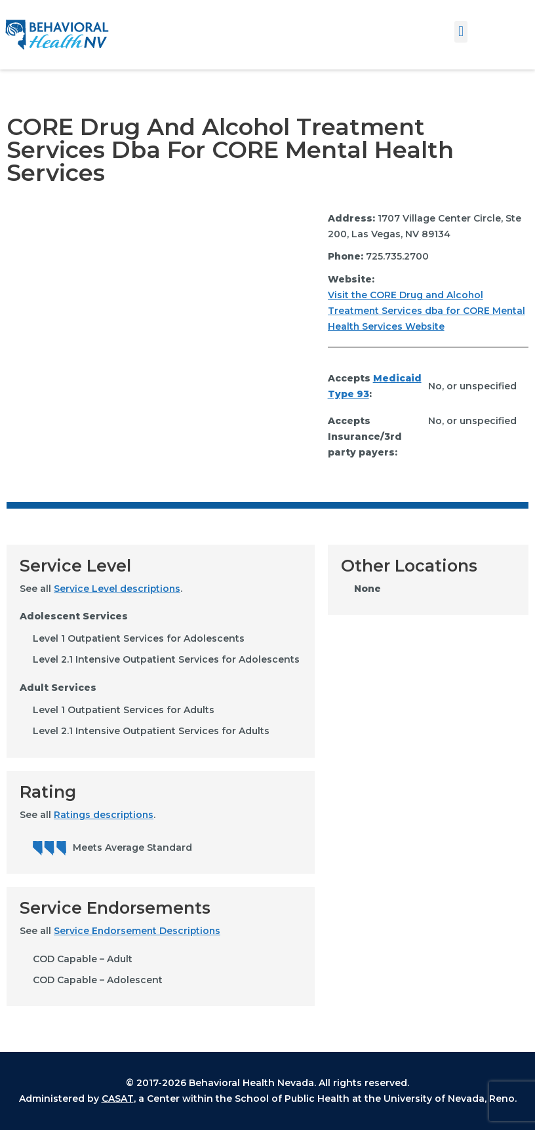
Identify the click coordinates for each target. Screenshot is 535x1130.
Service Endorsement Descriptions (138, 931)
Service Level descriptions (118, 588)
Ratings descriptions (104, 815)
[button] (460, 32)
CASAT (118, 1099)
